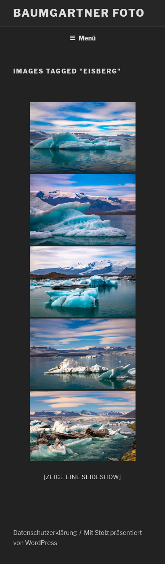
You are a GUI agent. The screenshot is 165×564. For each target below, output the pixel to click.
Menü (83, 38)
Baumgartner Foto (79, 13)
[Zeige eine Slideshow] (82, 476)
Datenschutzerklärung (45, 532)
